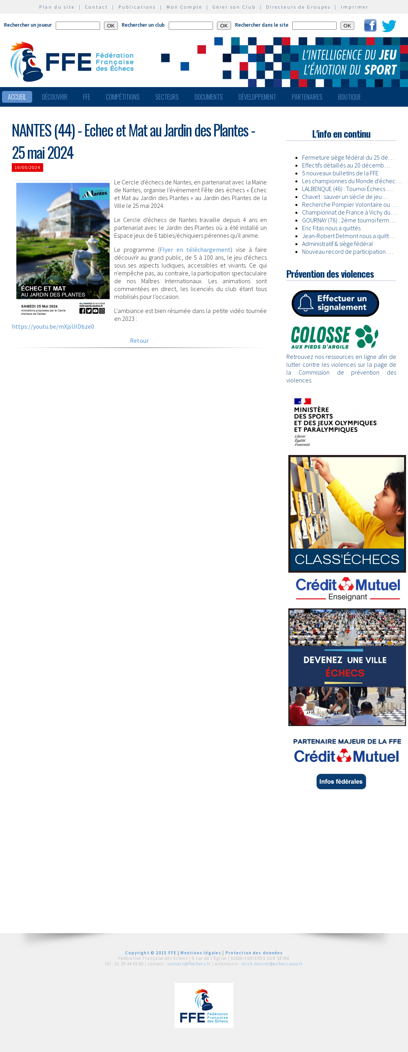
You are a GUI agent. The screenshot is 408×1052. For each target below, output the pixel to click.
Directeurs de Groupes (298, 7)
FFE (86, 97)
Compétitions (123, 97)
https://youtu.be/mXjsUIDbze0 (53, 326)
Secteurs (167, 97)
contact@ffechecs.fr (189, 963)
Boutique (349, 97)
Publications (137, 7)
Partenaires (307, 97)
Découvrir (54, 97)
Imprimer (355, 7)
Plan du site (57, 7)
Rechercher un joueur (28, 25)
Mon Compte (184, 7)
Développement (257, 97)
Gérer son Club (234, 7)
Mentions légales (200, 953)
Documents (209, 97)
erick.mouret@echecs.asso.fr (272, 963)
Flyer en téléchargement (195, 249)
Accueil (17, 97)
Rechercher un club (143, 25)
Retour (139, 340)
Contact (96, 7)
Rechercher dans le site (261, 25)
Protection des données (254, 953)
